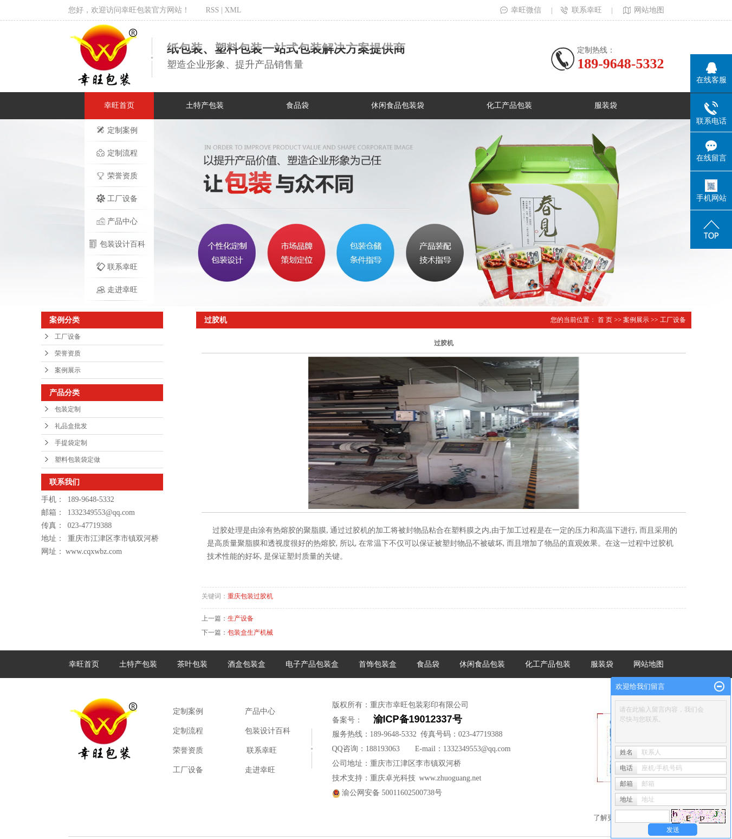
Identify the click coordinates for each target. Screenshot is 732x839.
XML (232, 10)
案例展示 (68, 370)
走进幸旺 (117, 289)
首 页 (605, 320)
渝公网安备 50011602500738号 (387, 793)
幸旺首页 (119, 105)
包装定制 (68, 409)
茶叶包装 (192, 664)
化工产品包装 (509, 105)
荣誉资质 (117, 175)
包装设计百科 (117, 244)
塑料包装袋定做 (77, 459)
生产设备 (241, 618)
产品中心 (117, 221)
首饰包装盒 (378, 664)
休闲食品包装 (482, 664)
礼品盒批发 (71, 426)
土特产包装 (205, 105)
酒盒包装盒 (246, 664)
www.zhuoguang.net (450, 778)
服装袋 (605, 105)
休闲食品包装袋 (397, 105)
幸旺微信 (520, 10)
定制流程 (117, 153)
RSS (212, 10)
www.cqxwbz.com (94, 551)
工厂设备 (117, 198)
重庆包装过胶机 (250, 596)
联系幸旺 (581, 10)
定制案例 (117, 130)
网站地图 (642, 10)
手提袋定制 (71, 443)
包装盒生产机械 (250, 632)
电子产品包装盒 (312, 664)
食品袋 (297, 105)
